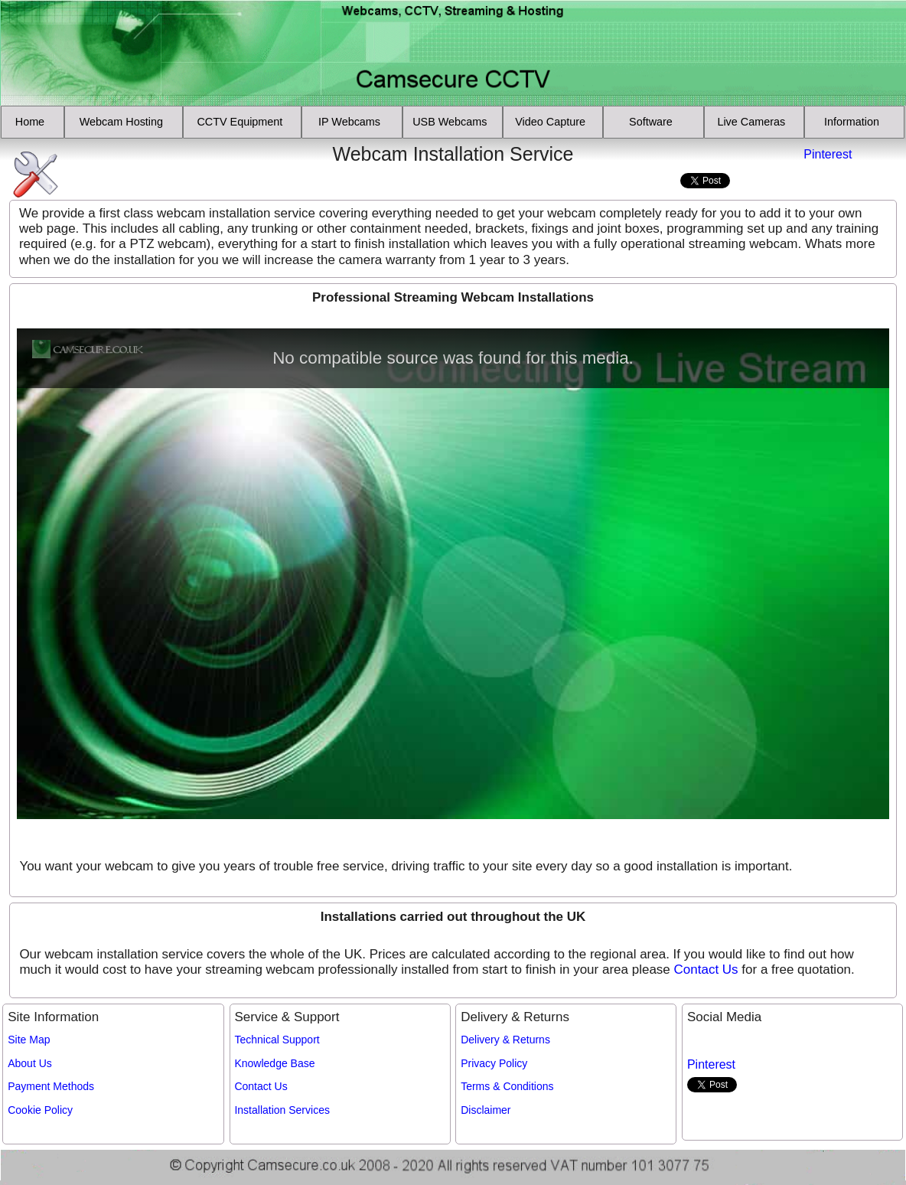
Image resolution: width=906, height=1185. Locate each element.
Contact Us (706, 969)
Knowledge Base (274, 1063)
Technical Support (276, 1039)
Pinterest (827, 154)
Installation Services (282, 1110)
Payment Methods (51, 1086)
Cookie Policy (40, 1110)
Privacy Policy (494, 1063)
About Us (30, 1063)
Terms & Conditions (507, 1086)
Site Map (29, 1039)
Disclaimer (485, 1110)
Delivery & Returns (505, 1039)
